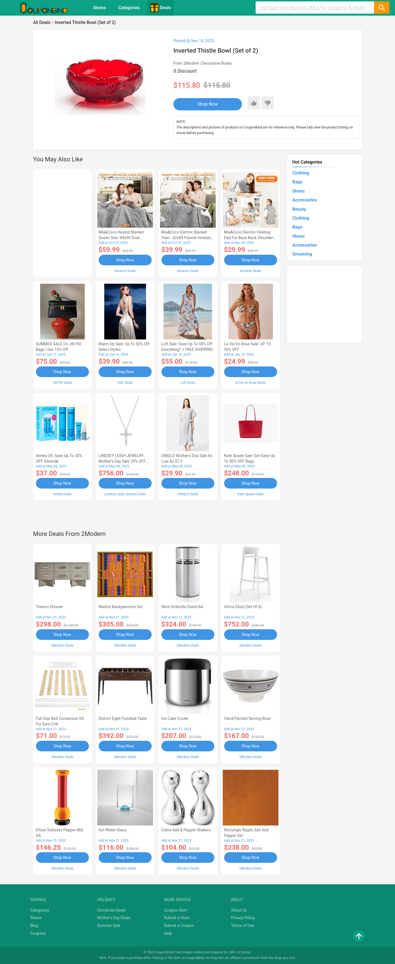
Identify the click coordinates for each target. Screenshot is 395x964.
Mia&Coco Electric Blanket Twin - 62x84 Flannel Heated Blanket (185, 238)
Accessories (304, 200)
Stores (99, 7)
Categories (129, 7)
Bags (297, 181)
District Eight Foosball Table (123, 718)
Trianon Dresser (49, 606)
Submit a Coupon (179, 925)
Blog (34, 925)
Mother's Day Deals (113, 918)
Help (168, 933)
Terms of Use (242, 925)
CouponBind (195, 958)
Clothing (300, 173)
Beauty (299, 209)
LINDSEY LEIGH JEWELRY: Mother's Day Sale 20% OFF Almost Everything (122, 461)
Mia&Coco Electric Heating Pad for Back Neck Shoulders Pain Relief (249, 238)
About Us (239, 910)
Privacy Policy (243, 918)
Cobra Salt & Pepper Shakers (186, 830)
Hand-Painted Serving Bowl (247, 718)
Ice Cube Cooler (175, 718)
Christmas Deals (111, 910)
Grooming (302, 254)
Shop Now (208, 104)
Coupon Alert (175, 910)
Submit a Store (177, 918)
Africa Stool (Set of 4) (243, 606)
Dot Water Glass (113, 830)
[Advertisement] (62, 222)
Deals (160, 8)
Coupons (38, 933)
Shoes (298, 191)
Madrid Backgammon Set (120, 606)
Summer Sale (108, 925)
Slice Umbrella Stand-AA (182, 606)
